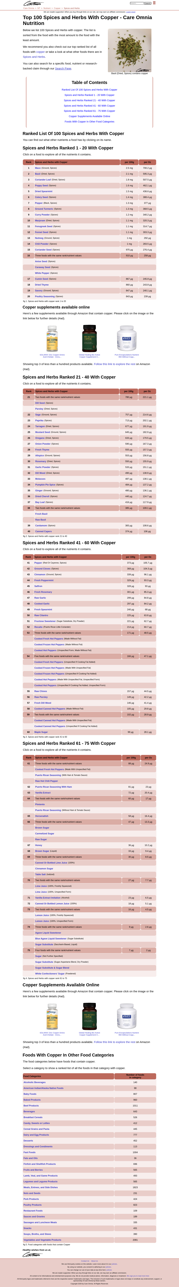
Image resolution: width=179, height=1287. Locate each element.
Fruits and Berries (33, 1170)
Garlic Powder (42, 467)
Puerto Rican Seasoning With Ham (53, 787)
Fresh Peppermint (43, 580)
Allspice (39, 455)
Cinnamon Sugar (44, 868)
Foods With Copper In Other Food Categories (89, 121)
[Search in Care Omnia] (137, 3)
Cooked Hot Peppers (45, 650)
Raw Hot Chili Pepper (46, 781)
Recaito (38, 627)
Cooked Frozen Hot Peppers (49, 644)
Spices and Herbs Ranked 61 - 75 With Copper (89, 111)
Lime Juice (41, 886)
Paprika (39, 420)
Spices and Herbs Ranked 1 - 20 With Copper (89, 95)
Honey (38, 845)
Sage (38, 414)
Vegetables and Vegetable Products (42, 1240)
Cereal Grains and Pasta (36, 1129)
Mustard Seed (42, 432)
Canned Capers (43, 531)
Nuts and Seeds (31, 1193)
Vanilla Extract (42, 792)
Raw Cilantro (41, 615)
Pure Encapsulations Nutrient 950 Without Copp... (127, 356)
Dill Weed (40, 473)
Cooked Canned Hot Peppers (49, 709)
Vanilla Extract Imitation (47, 898)
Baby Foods (29, 1094)
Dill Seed (40, 403)
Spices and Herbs (34, 56)
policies (114, 1264)
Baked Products (32, 1100)
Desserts (28, 1140)
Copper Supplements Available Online (89, 116)
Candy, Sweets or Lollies (36, 1123)
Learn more (130, 12)
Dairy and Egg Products (36, 1135)
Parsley (39, 409)
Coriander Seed (43, 250)
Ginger (39, 490)
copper (40, 51)
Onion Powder (42, 444)
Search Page (63, 68)
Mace (38, 168)
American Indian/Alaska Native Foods (43, 1088)
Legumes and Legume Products (40, 1181)
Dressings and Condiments (37, 1146)
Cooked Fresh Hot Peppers (48, 638)
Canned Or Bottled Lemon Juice (52, 903)
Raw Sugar (41, 839)
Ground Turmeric (44, 209)
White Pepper (42, 273)
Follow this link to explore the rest (114, 364)
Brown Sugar (42, 827)
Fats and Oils (30, 1158)
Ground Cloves (42, 568)
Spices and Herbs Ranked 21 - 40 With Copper (89, 100)
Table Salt (40, 874)
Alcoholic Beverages (34, 1082)
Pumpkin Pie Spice (45, 484)
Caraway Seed (42, 267)
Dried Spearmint (43, 191)
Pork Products (31, 1199)
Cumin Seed (41, 279)
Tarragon (40, 426)
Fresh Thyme (42, 449)
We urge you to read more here (138, 1276)
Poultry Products (32, 1205)
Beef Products (31, 1105)
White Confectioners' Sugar (49, 973)
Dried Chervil (42, 496)
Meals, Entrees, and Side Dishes (40, 1187)
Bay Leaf (40, 502)
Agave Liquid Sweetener (48, 933)
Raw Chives (40, 691)
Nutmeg (39, 238)
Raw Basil (40, 520)
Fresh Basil (41, 514)
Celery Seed (41, 197)
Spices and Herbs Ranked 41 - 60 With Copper (89, 105)
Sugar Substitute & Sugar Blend (52, 968)
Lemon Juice (42, 915)
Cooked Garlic (42, 603)
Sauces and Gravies (34, 1216)
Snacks (27, 1228)
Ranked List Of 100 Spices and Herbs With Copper (89, 89)
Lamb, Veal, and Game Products (40, 1175)
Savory (39, 290)
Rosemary (40, 461)
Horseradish (41, 816)
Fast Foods (29, 1152)
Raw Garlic (40, 598)
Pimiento (40, 804)
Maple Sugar (41, 732)
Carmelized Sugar (44, 833)
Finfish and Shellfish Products (39, 1164)
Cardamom (41, 525)
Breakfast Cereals (32, 1117)
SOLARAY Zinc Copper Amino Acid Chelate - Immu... (52, 356)
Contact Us (85, 1261)
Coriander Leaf (43, 179)
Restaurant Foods (33, 1211)
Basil (37, 174)
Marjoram (40, 220)
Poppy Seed (41, 185)
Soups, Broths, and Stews (37, 1234)
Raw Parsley (41, 697)
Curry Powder (42, 214)
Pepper (39, 203)
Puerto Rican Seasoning (48, 775)
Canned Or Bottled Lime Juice (51, 863)
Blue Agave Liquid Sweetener (50, 938)
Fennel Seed (41, 232)
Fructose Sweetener (45, 621)
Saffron (38, 586)
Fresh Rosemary (43, 592)
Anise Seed (41, 261)
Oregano (40, 438)
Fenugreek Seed (43, 226)
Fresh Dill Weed (42, 703)
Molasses (40, 479)
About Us (94, 1261)
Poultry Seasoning (45, 296)
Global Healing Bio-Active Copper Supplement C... (89, 356)
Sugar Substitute (44, 944)
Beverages (29, 1111)
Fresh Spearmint (43, 609)
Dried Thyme (42, 285)
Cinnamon (39, 574)
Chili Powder (42, 244)
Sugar (38, 956)
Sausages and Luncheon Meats (40, 1222)
